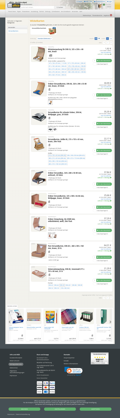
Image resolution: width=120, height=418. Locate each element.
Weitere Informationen (71, 364)
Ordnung (47, 11)
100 (111, 38)
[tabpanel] (60, 324)
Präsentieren (26, 11)
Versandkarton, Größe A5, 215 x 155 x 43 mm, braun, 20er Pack (66, 140)
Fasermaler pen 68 (68, 328)
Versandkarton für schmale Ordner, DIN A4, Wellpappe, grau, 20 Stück (65, 113)
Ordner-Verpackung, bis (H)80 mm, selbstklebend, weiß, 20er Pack (61, 220)
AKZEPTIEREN (95, 409)
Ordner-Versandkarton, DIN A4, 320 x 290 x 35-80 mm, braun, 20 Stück (67, 84)
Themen (97, 15)
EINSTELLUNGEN (60, 409)
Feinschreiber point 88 (34, 328)
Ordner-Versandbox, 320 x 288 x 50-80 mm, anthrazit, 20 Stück (65, 174)
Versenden (75, 11)
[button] (73, 371)
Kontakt (66, 361)
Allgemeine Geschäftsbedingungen (17, 372)
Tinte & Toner (12, 11)
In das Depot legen (102, 64)
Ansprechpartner (69, 358)
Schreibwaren (56, 11)
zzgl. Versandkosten (106, 52)
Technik (41, 11)
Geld (80, 11)
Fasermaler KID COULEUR (51, 329)
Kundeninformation (16, 358)
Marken (87, 15)
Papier (19, 11)
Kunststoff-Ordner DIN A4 (104, 329)
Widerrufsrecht (14, 361)
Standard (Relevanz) (45, 38)
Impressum (10, 414)
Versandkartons (13, 31)
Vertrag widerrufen (16, 364)
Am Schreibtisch (65, 11)
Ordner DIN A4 (85, 328)
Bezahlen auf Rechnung (44, 362)
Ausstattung (34, 11)
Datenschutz (23, 414)
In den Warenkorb (103, 60)
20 (108, 38)
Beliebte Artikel (12, 306)
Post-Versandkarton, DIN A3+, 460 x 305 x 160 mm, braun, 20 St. (66, 247)
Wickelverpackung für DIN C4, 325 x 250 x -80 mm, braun (65, 50)
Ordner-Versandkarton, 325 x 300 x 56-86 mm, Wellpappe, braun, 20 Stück (66, 197)
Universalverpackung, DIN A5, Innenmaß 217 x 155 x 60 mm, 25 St (66, 270)
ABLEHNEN (24, 409)
